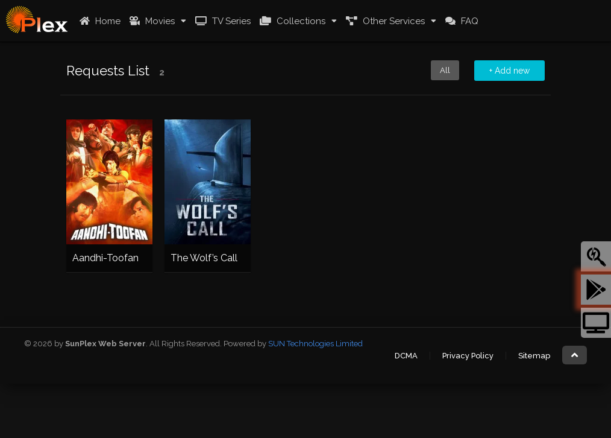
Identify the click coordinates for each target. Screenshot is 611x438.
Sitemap (534, 355)
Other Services (384, 21)
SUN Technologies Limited (315, 343)
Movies (151, 21)
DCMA (406, 355)
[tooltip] (596, 256)
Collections (291, 21)
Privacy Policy (468, 355)
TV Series (221, 21)
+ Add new (509, 70)
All (445, 70)
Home (99, 21)
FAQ (460, 21)
